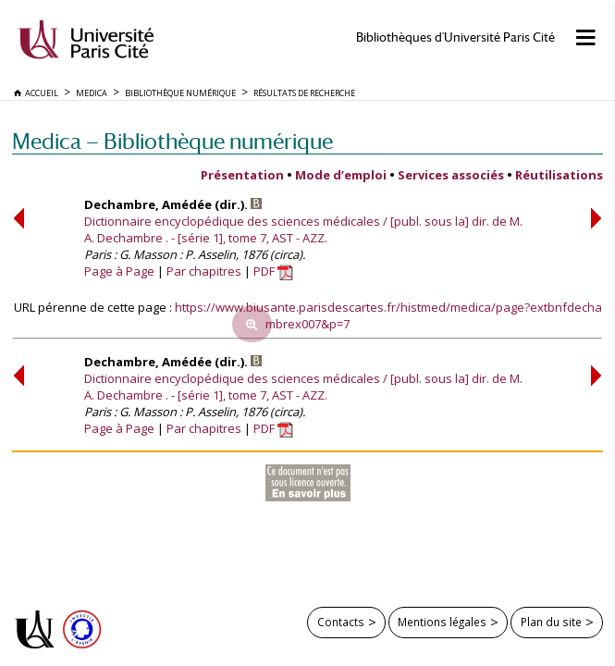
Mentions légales (442, 621)
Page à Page (119, 271)
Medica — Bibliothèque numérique (172, 141)
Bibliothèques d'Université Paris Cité (455, 37)
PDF (273, 271)
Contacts (340, 621)
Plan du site (551, 621)
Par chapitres (203, 271)
